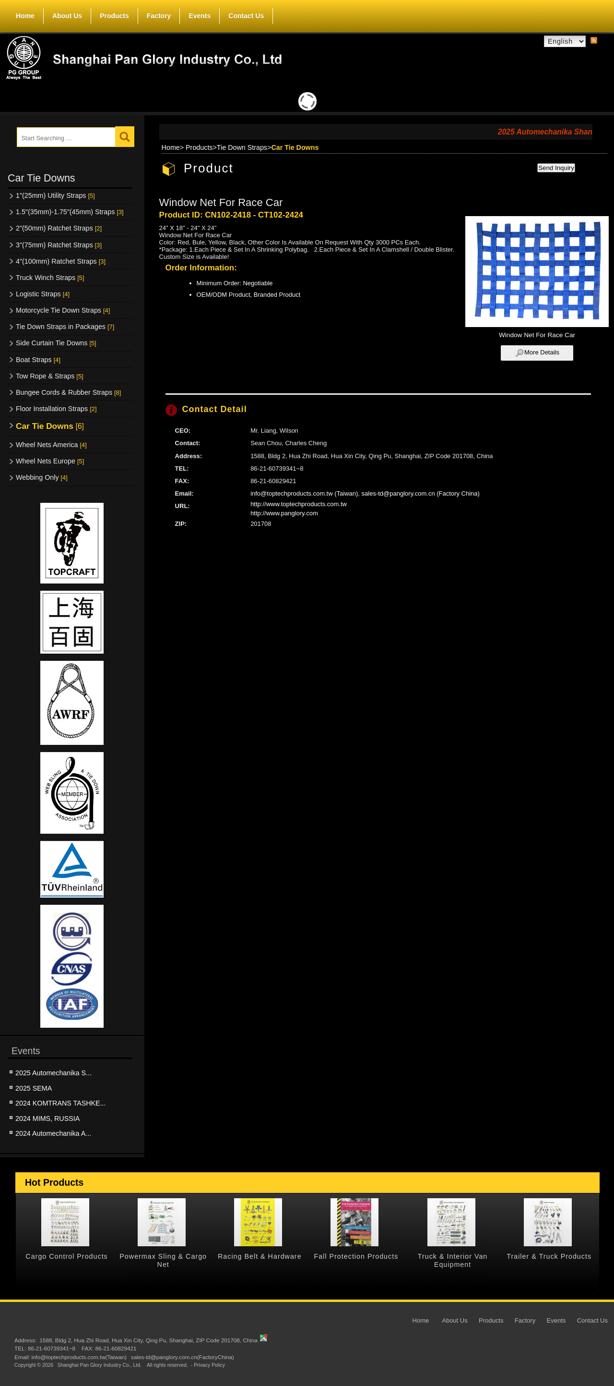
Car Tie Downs (50, 426)
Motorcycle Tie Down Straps (63, 310)
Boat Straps (38, 360)
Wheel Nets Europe (50, 461)
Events (200, 16)
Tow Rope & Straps (49, 376)
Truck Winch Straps (50, 277)
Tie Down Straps (242, 147)
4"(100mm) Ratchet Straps (61, 261)
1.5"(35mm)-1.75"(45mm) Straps (70, 212)
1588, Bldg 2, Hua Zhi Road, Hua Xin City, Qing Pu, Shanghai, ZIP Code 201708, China (148, 1340)
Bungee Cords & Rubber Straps (68, 392)
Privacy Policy (209, 1365)
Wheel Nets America (51, 445)
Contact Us (246, 16)
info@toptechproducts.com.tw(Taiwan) (78, 1357)
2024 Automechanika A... (53, 1133)
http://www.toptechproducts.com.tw (298, 504)
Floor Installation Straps (56, 409)
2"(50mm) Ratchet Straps (59, 228)
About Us (67, 14)
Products (114, 14)
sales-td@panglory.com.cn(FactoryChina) (182, 1357)
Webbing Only (42, 477)
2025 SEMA (33, 1088)
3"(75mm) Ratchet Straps (59, 245)
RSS (594, 41)
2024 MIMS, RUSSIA (47, 1118)
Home (25, 16)
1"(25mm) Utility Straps (55, 195)
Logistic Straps (43, 294)
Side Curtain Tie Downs (56, 343)
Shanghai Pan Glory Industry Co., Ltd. (100, 1365)
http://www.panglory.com (284, 513)
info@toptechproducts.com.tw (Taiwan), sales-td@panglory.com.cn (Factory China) (365, 493)
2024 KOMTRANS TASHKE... (60, 1103)
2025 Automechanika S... (53, 1073)
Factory (159, 16)
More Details (541, 352)
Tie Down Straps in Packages (65, 326)
